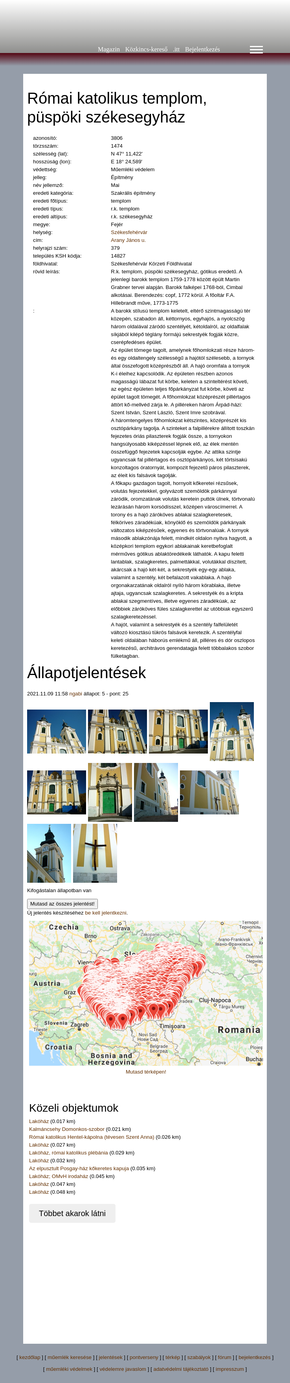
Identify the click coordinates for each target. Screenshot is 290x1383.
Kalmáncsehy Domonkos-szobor (67, 1129)
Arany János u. (128, 240)
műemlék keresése (70, 1357)
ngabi (75, 694)
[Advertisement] (145, 1278)
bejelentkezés (255, 1357)
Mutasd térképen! (146, 1072)
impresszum (230, 1369)
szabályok (199, 1357)
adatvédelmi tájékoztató (180, 1369)
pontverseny (144, 1357)
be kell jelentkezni (105, 913)
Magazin (109, 49)
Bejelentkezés (202, 49)
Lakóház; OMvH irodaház (59, 1176)
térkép (172, 1357)
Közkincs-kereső (146, 49)
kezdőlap (29, 1357)
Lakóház (39, 1121)
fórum (224, 1357)
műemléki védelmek (69, 1369)
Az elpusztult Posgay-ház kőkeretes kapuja (79, 1168)
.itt (176, 49)
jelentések (111, 1357)
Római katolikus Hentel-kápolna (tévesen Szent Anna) (92, 1137)
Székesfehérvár (129, 232)
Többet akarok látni (72, 1213)
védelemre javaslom (122, 1369)
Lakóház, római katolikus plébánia (69, 1153)
